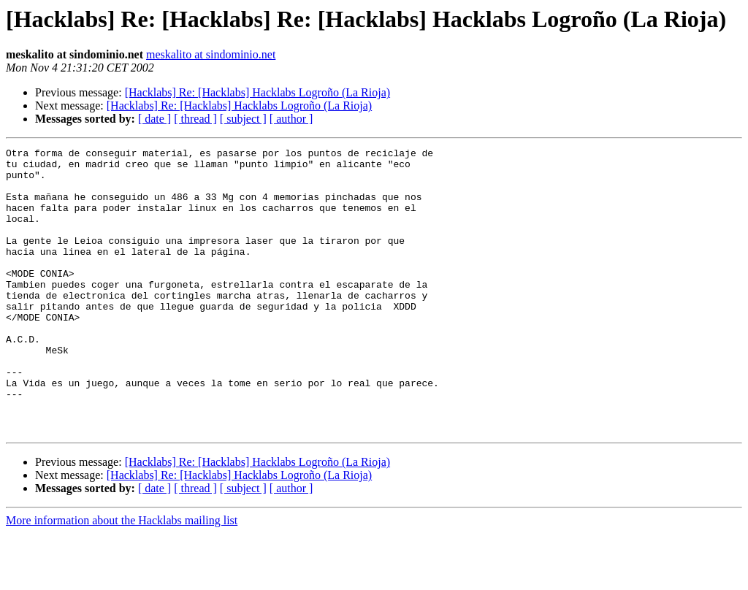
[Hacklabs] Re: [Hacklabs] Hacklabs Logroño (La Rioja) (257, 92)
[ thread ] (195, 118)
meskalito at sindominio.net (210, 54)
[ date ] (154, 118)
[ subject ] (243, 118)
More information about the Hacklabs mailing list (121, 577)
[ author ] (291, 118)
